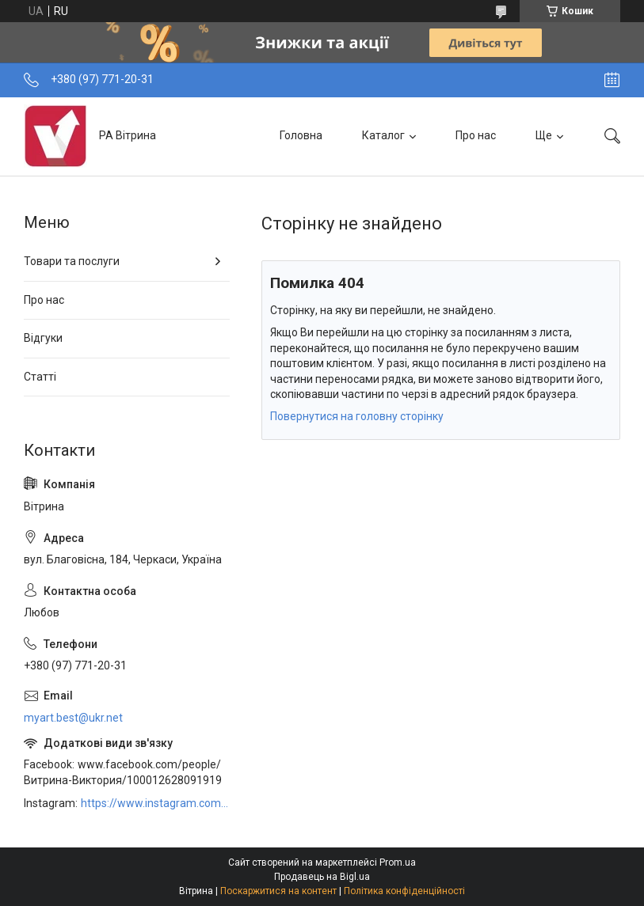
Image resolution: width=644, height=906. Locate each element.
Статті (40, 376)
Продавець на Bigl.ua (322, 876)
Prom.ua (397, 862)
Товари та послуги (72, 261)
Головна (301, 135)
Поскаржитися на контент (278, 891)
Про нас (475, 135)
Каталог (383, 135)
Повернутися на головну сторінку (357, 416)
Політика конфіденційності (404, 891)
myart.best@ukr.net (73, 717)
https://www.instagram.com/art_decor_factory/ (155, 803)
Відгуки (43, 338)
